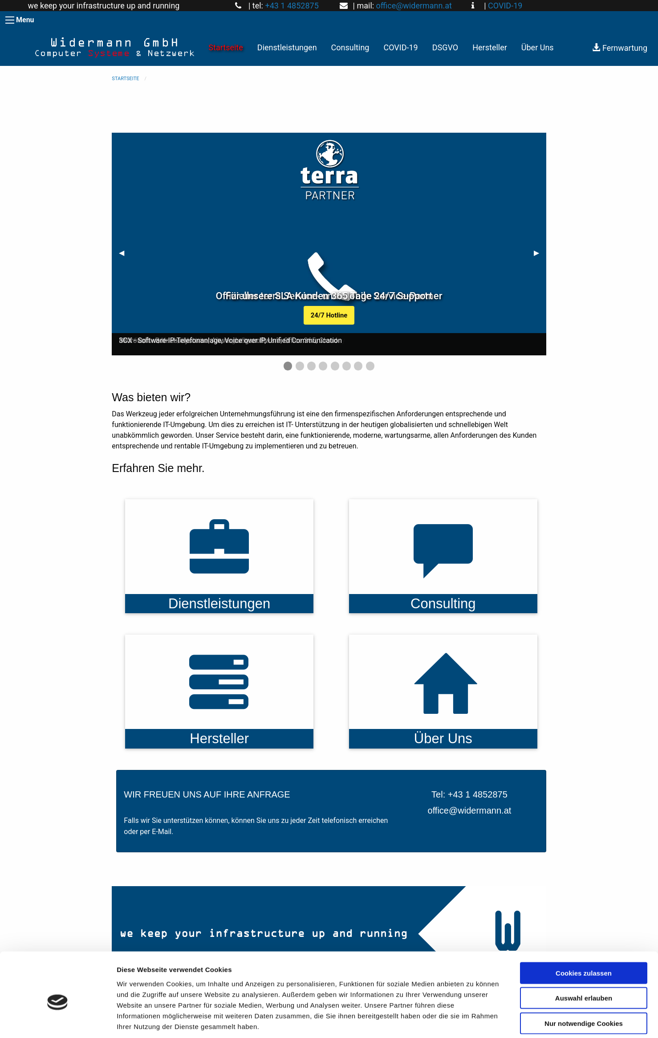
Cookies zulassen (584, 931)
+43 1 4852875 (291, 5)
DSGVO (445, 47)
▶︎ (540, 252)
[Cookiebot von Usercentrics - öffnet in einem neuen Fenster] (58, 1020)
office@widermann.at (414, 5)
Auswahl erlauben (583, 956)
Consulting (350, 47)
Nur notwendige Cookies (583, 981)
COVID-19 (505, 5)
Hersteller (489, 47)
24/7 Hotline (329, 315)
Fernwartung (619, 48)
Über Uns (537, 47)
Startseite (225, 47)
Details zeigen (473, 1020)
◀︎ (125, 252)
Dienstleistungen (287, 47)
